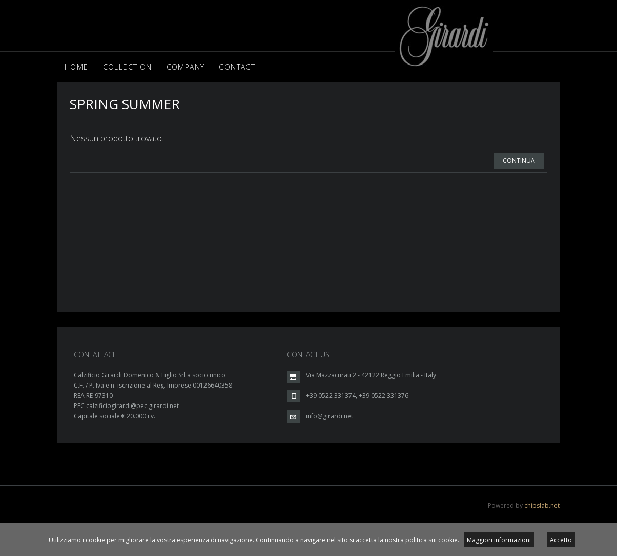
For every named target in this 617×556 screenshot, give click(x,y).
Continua (519, 160)
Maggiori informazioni (499, 540)
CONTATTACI (94, 354)
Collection (127, 67)
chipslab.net (542, 505)
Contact (237, 67)
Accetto (561, 540)
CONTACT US (308, 354)
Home (77, 67)
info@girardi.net (329, 416)
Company (186, 67)
